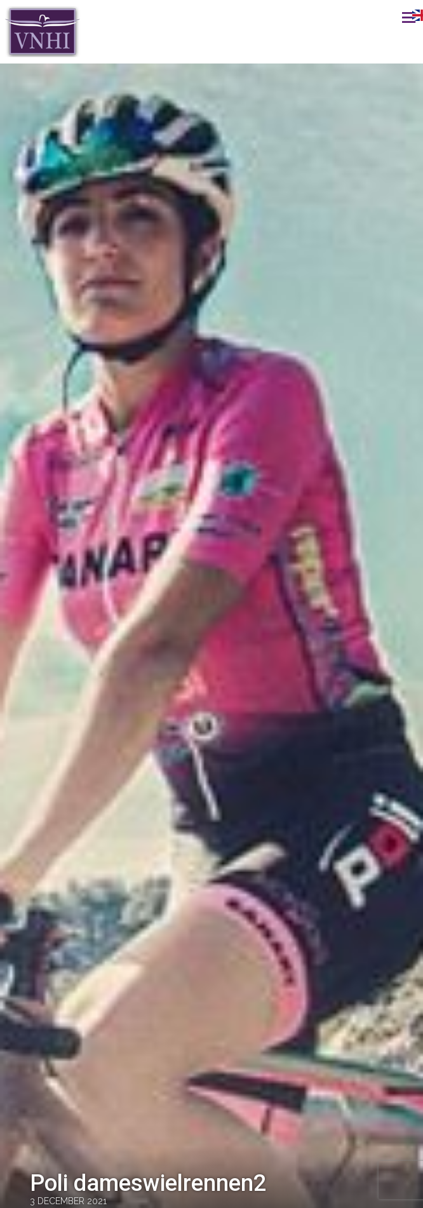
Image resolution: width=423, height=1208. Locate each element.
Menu (394, 17)
